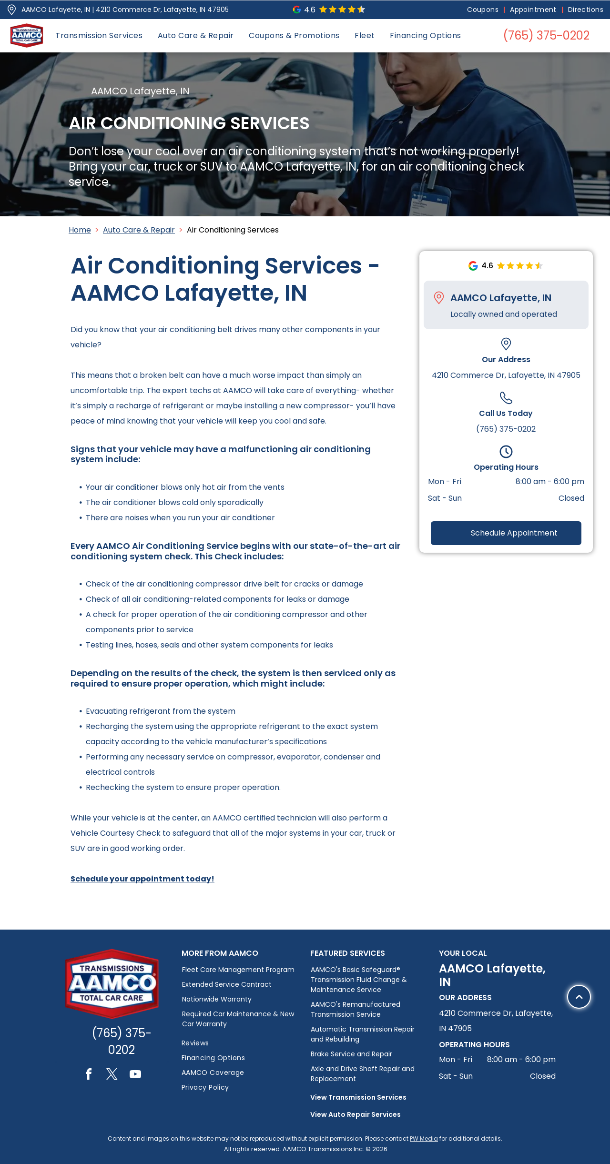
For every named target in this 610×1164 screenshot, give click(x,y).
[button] (99, 35)
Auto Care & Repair (139, 229)
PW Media (424, 1138)
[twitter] (112, 1075)
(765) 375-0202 (506, 429)
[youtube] (135, 1075)
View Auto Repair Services (355, 1114)
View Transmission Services (358, 1097)
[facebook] (88, 1075)
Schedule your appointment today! (142, 878)
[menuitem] (483, 9)
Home (80, 229)
